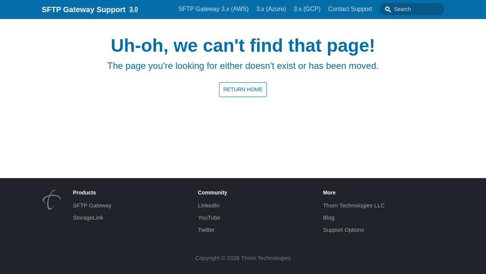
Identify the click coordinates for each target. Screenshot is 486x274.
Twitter (206, 229)
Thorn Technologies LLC (354, 205)
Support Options (343, 229)
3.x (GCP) (306, 9)
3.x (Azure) (271, 9)
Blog (329, 217)
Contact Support (350, 9)
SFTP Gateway (92, 205)
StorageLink (88, 217)
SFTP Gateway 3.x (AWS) (213, 9)
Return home (243, 89)
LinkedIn (208, 205)
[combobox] (412, 9)
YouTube (209, 217)
